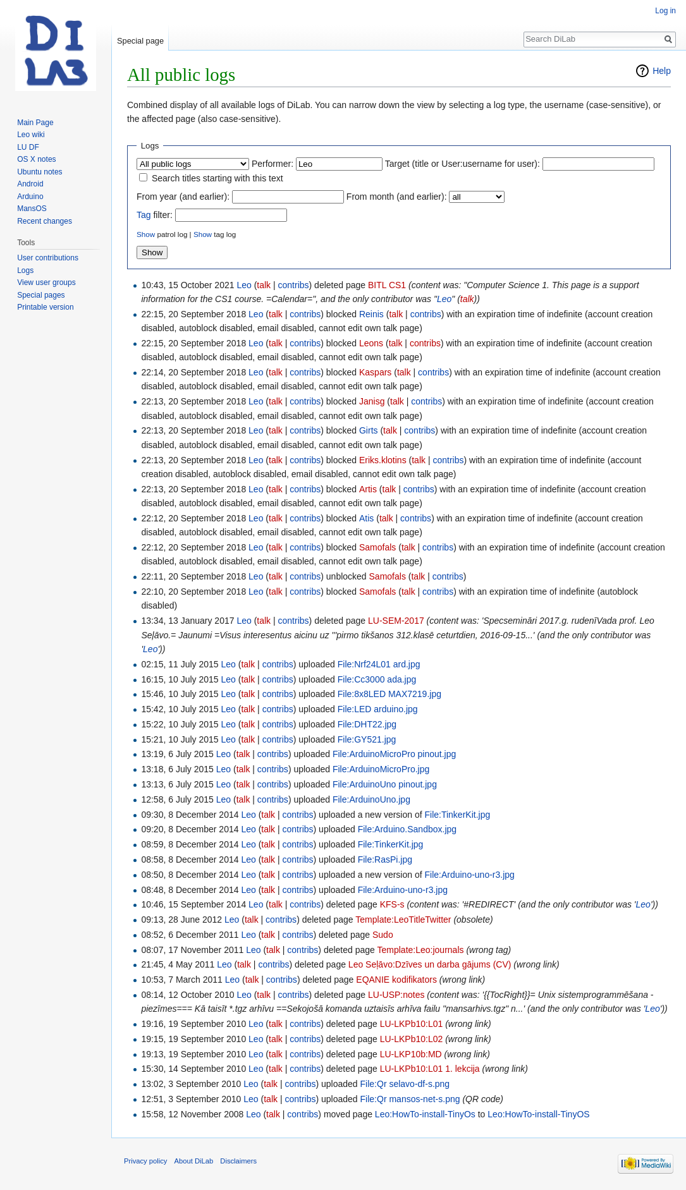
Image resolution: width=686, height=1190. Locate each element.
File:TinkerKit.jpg (457, 815)
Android (30, 183)
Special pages (40, 295)
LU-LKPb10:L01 (411, 1024)
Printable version (45, 307)
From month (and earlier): (396, 196)
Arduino (30, 196)
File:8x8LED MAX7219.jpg (389, 694)
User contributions (47, 257)
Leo (444, 299)
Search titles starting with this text (217, 178)
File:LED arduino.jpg (378, 709)
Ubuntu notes (39, 171)
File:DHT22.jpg (367, 724)
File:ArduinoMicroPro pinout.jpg (394, 754)
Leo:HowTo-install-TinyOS (538, 1114)
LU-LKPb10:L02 (411, 1039)
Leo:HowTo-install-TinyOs (425, 1114)
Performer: (272, 164)
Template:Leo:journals (420, 950)
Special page (140, 41)
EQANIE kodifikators (396, 979)
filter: (155, 215)
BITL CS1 (387, 285)
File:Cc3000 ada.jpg (377, 679)
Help (661, 71)
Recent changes (44, 221)
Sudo (382, 935)
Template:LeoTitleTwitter (403, 919)
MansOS (32, 208)
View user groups (46, 282)
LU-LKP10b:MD (411, 1054)
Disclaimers (238, 1161)
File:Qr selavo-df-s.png (405, 1084)
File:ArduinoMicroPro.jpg (381, 769)
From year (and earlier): (183, 196)
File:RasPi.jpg (385, 859)
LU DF (28, 147)
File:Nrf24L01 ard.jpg (379, 664)
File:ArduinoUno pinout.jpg (385, 784)
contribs (293, 285)
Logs (25, 270)
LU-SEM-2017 (396, 621)
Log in (665, 10)
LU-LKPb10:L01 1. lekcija (430, 1069)
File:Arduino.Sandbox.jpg (407, 829)
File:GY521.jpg (367, 739)
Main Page (35, 122)
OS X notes (36, 159)
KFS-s (392, 904)
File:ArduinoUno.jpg (371, 799)
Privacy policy (145, 1161)
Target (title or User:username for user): (462, 164)
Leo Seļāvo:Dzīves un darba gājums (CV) (429, 964)
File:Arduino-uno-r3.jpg (469, 875)
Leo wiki (30, 134)
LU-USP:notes (396, 995)
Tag (144, 215)
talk (264, 285)
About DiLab (194, 1161)
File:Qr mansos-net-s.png (410, 1099)
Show (146, 234)
